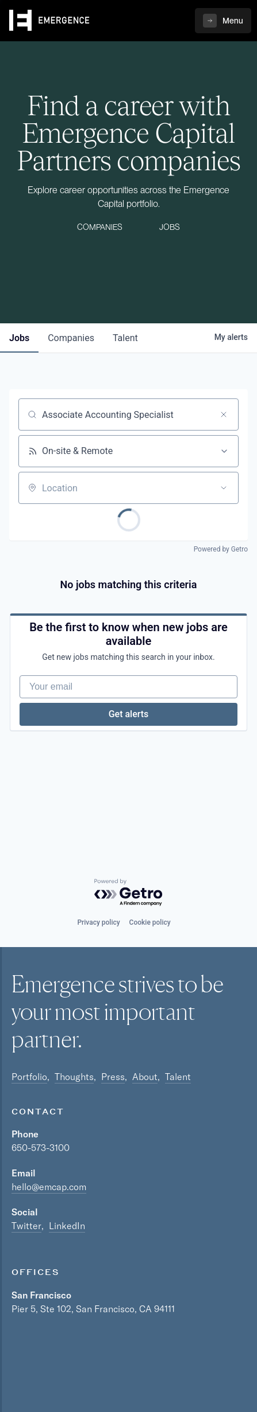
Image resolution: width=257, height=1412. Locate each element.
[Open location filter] (223, 487)
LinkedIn (67, 1225)
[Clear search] (223, 414)
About (145, 1076)
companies (71, 338)
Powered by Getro (221, 549)
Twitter (26, 1225)
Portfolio (29, 1076)
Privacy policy (98, 922)
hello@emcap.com (48, 1186)
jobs (19, 338)
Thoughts (74, 1076)
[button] (223, 20)
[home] (49, 21)
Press (113, 1076)
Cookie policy (150, 922)
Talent (178, 1076)
